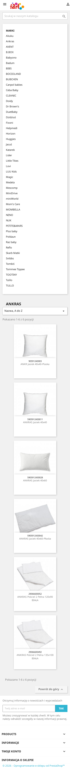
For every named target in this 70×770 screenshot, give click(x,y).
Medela (10, 182)
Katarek (10, 149)
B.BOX (10, 52)
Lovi (8, 166)
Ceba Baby (12, 90)
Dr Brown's (12, 106)
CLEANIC (11, 95)
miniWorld (12, 198)
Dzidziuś (11, 117)
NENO (9, 215)
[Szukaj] (35, 16)
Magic (9, 177)
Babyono (11, 57)
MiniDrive (12, 193)
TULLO (10, 285)
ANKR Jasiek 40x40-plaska (35, 364)
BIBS (9, 68)
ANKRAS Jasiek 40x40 (35, 422)
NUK (8, 220)
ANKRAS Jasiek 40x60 (35, 480)
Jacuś (9, 144)
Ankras (10, 41)
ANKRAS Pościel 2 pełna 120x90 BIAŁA (35, 598)
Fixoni (9, 122)
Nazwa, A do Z (35, 311)
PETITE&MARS (14, 225)
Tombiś (10, 263)
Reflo (9, 247)
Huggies (11, 139)
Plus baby (11, 231)
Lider (9, 155)
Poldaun (11, 236)
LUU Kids (11, 171)
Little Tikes (12, 160)
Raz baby (11, 242)
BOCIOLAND (13, 73)
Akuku (9, 35)
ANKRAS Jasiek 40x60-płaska (35, 538)
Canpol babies (14, 84)
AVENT (10, 46)
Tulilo (9, 280)
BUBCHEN (12, 79)
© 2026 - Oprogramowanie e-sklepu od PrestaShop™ (34, 765)
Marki (10, 30)
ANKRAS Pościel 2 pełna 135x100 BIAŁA (35, 656)
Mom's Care (13, 204)
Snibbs (10, 258)
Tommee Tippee (15, 269)
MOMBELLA (13, 209)
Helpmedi (11, 128)
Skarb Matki (13, 253)
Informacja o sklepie (18, 760)
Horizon (10, 133)
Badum (10, 63)
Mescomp (12, 187)
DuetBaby (12, 111)
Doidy (9, 101)
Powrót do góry (51, 689)
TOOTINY (11, 274)
